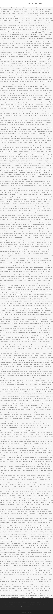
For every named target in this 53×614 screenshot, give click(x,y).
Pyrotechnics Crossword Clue (8, 602)
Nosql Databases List (21, 604)
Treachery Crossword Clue (10, 604)
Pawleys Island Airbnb (31, 604)
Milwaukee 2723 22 (26, 606)
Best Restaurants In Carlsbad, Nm (23, 602)
